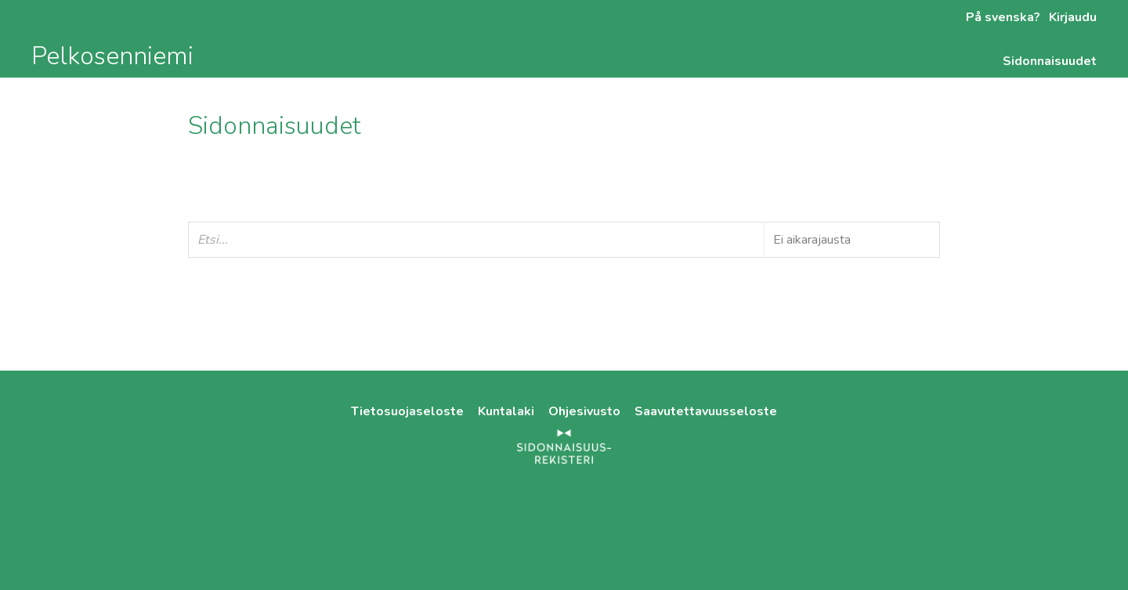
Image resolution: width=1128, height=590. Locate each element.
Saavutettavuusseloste (705, 411)
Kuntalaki (507, 411)
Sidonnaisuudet (1050, 61)
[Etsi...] (564, 240)
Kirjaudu (1071, 17)
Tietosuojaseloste (409, 411)
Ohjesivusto (586, 411)
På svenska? (1003, 17)
